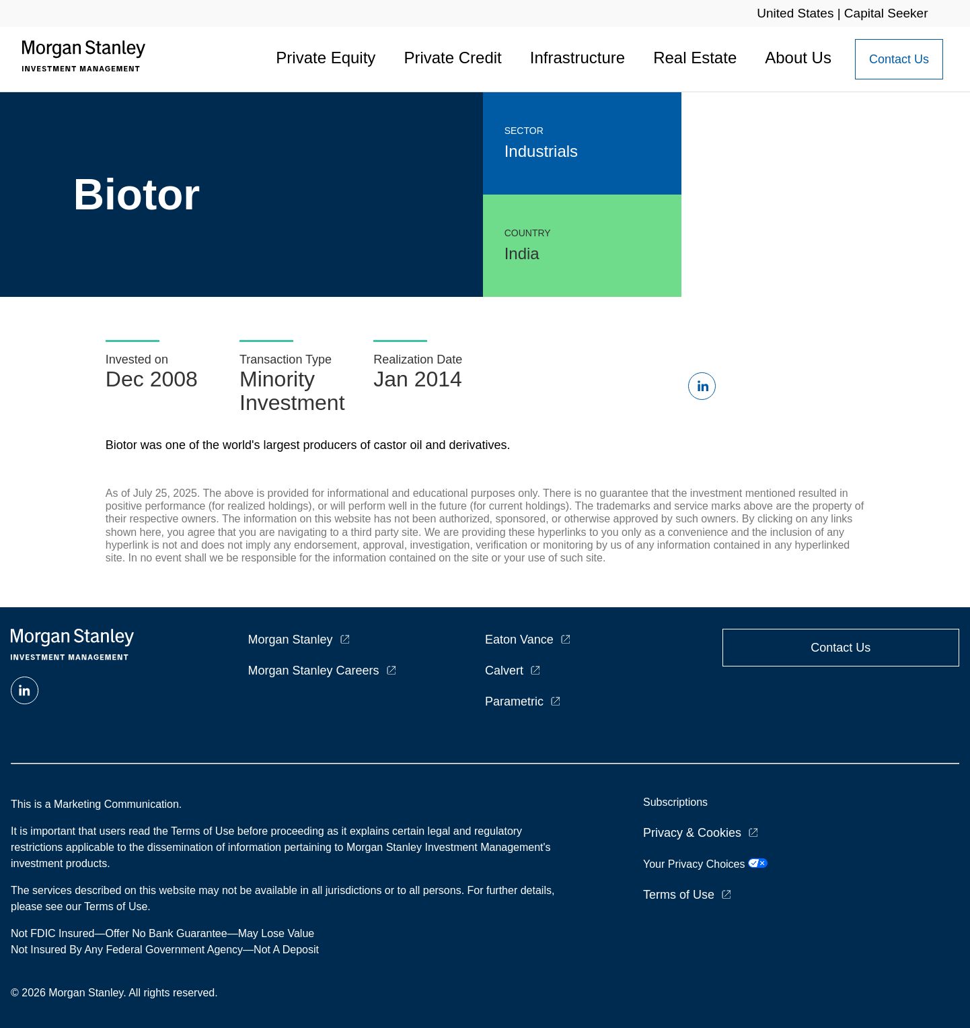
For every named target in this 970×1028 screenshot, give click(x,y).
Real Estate (695, 57)
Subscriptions (675, 802)
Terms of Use (678, 894)
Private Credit (452, 57)
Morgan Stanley (290, 639)
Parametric (514, 701)
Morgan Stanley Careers (313, 670)
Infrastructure (577, 57)
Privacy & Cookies (692, 832)
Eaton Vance (519, 639)
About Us (798, 57)
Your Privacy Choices (705, 864)
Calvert (504, 670)
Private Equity (325, 57)
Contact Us (899, 59)
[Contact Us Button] (899, 59)
